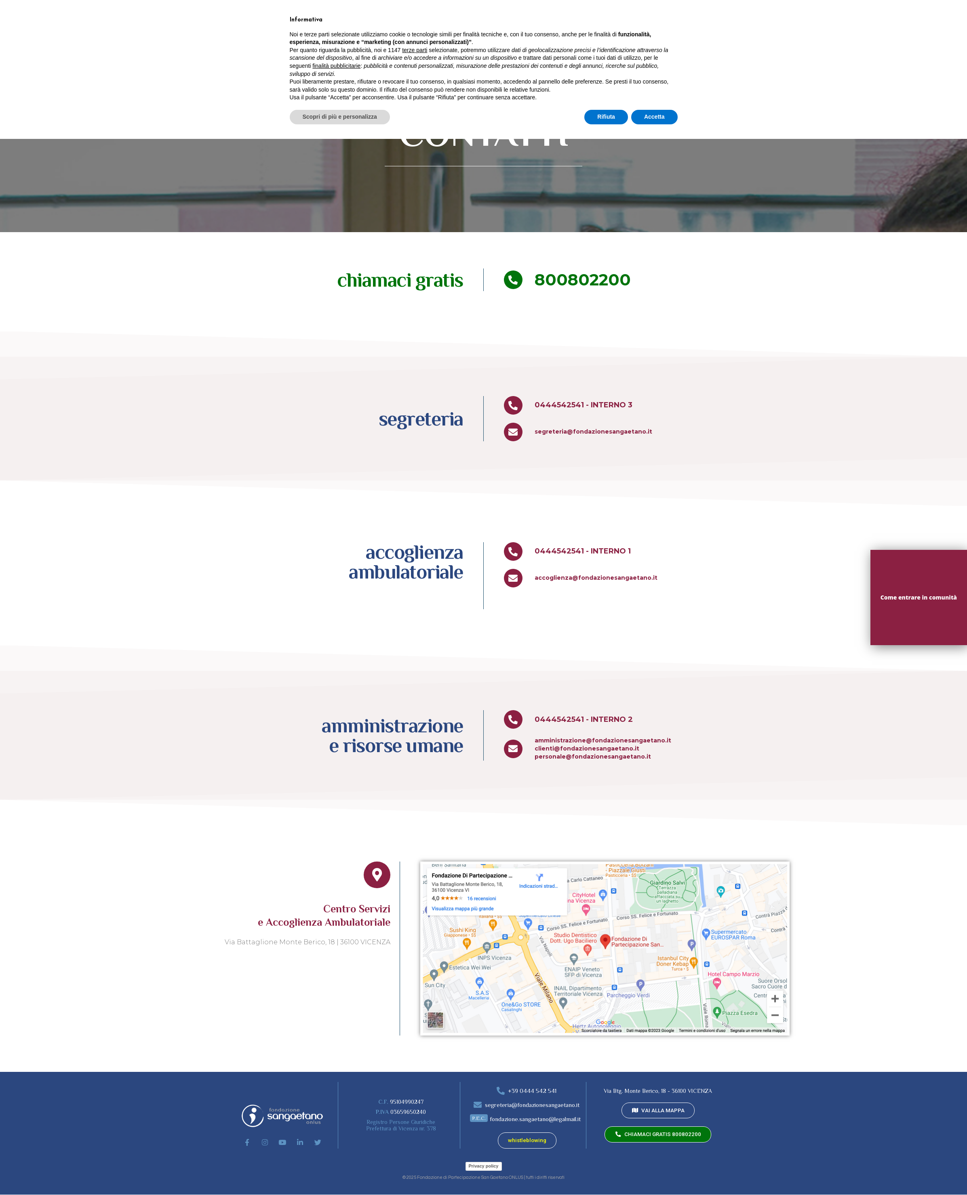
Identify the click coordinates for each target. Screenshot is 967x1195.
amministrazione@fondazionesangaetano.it (603, 740)
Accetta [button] (654, 1173)
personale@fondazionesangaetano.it (593, 756)
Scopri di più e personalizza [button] (340, 1173)
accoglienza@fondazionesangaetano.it (596, 577)
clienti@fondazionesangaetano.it (587, 748)
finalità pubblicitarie (336, 1122)
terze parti (414, 1106)
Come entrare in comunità (919, 597)
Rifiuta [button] (606, 1173)
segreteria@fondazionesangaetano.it (593, 431)
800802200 (583, 279)
